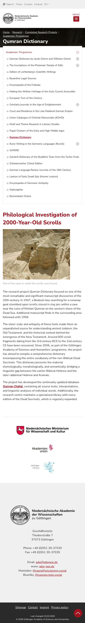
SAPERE (14, 150)
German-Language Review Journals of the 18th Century (40, 170)
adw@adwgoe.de (47, 562)
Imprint (44, 607)
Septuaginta (16, 189)
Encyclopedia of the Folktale (25, 85)
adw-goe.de (46, 566)
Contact (28, 4)
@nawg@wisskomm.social (49, 571)
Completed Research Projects (41, 32)
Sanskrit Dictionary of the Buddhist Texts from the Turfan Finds (44, 157)
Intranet (38, 4)
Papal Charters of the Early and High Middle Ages (37, 130)
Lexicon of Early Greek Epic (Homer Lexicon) (34, 176)
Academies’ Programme (16, 36)
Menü (76, 17)
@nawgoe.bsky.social (48, 575)
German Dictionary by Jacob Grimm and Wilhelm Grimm (40, 58)
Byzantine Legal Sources (23, 78)
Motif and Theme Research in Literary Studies (34, 124)
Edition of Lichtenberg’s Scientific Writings (33, 72)
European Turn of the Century (26, 98)
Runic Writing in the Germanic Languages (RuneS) (37, 143)
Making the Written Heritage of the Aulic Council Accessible (42, 91)
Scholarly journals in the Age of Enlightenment (35, 104)
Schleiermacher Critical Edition (26, 163)
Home (6, 32)
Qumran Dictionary (20, 137)
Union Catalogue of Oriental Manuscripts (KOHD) (37, 117)
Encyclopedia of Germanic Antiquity (29, 183)
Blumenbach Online (20, 196)
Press (19, 4)
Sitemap (20, 607)
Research (17, 32)
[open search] (8, 4)
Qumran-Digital (13, 386)
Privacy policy (59, 607)
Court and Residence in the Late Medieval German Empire (41, 111)
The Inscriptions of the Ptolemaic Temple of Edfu (36, 65)
